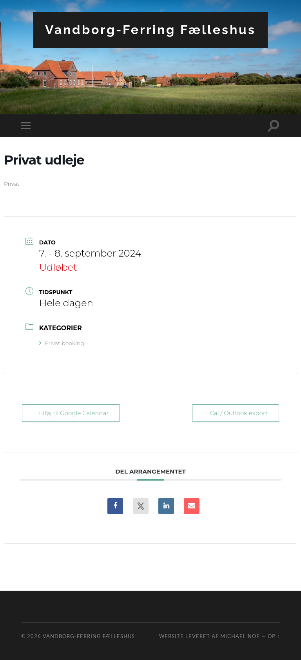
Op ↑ (274, 636)
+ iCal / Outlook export (235, 413)
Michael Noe (240, 636)
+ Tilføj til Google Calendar (71, 413)
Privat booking (61, 343)
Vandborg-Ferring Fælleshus (150, 29)
